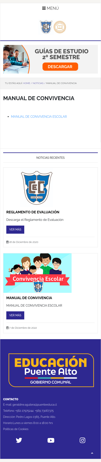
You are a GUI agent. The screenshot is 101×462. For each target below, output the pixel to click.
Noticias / (39, 83)
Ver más (15, 229)
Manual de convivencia (29, 298)
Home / (27, 83)
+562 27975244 (24, 410)
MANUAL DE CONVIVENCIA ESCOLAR (39, 117)
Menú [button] (50, 8)
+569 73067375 (44, 410)
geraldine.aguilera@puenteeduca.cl (34, 404)
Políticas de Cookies (15, 429)
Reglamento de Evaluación (32, 212)
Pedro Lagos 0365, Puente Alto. (36, 416)
